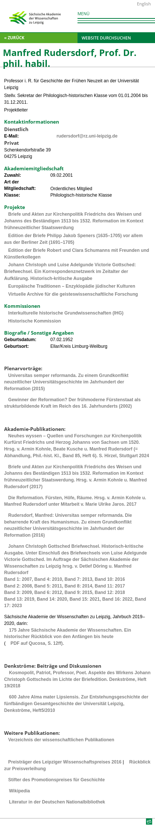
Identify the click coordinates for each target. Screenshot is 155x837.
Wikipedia (19, 790)
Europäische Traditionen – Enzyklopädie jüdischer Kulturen (71, 286)
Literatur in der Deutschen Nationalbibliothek (57, 801)
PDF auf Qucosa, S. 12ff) (37, 643)
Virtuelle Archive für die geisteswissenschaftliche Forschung (73, 294)
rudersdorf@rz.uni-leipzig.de (86, 136)
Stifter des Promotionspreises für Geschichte (56, 779)
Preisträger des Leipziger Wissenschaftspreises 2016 (65, 761)
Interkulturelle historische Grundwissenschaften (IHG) (66, 313)
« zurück (14, 38)
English (144, 4)
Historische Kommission (34, 321)
